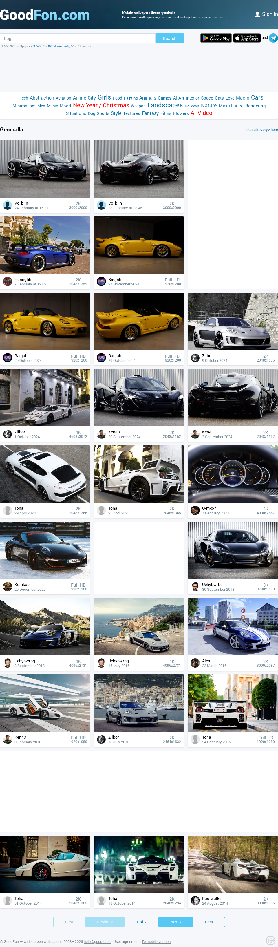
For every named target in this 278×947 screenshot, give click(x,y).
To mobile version (156, 932)
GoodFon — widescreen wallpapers (33, 932)
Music (52, 106)
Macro (242, 98)
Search (170, 38)
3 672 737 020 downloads (51, 46)
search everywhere (262, 129)
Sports (103, 113)
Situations (76, 113)
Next (176, 913)
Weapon (138, 106)
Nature (209, 105)
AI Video (201, 112)
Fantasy (150, 113)
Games (164, 98)
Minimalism (24, 106)
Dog (91, 113)
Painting (131, 98)
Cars (257, 97)
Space (207, 98)
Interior (192, 98)
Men (41, 106)
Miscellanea (231, 105)
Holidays (192, 106)
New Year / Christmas (101, 105)
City (92, 98)
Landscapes (165, 105)
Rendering (255, 106)
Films (165, 113)
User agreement (126, 932)
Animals (147, 98)
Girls (104, 97)
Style (116, 113)
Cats (219, 98)
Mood (65, 106)
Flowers (181, 113)
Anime (79, 98)
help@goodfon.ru (97, 932)
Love (230, 98)
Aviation (63, 98)
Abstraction (42, 98)
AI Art (178, 98)
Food (117, 98)
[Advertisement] (139, 70)
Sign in (266, 13)
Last (209, 913)
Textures (131, 113)
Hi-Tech (21, 98)
